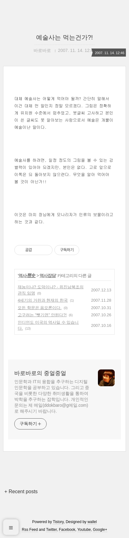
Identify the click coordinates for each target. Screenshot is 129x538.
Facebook (67, 529)
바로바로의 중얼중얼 (40, 373)
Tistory (58, 522)
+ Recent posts (21, 491)
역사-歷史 (27, 275)
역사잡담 (47, 275)
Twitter (51, 529)
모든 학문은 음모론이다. (40, 307)
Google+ (100, 529)
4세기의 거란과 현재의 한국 (43, 300)
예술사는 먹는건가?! (64, 37)
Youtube (84, 529)
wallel (92, 522)
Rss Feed (30, 529)
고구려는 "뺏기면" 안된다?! (42, 315)
